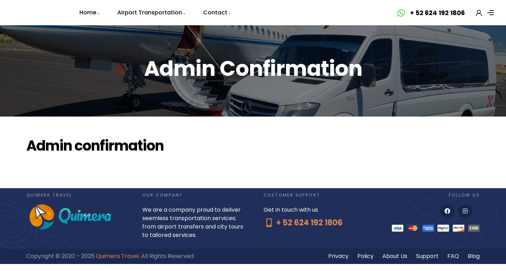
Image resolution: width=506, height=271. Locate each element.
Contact (215, 12)
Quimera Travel (117, 256)
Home (87, 12)
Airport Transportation (149, 12)
